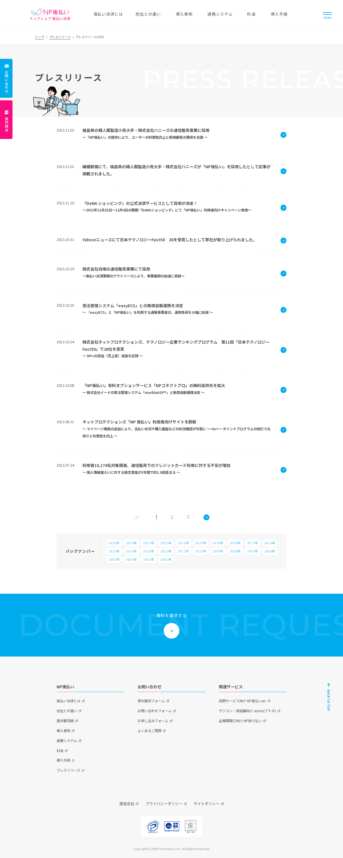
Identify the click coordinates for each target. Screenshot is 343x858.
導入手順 (63, 760)
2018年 (235, 543)
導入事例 (63, 730)
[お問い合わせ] (6, 78)
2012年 (166, 551)
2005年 (114, 559)
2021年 (183, 543)
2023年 (148, 543)
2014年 (131, 551)
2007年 (252, 551)
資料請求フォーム (151, 700)
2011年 (183, 551)
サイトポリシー (206, 803)
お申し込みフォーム (153, 720)
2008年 (235, 551)
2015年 (114, 551)
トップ (39, 37)
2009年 (218, 551)
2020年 (200, 543)
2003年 (148, 559)
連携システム (67, 740)
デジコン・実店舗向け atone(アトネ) (247, 710)
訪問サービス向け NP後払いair (242, 700)
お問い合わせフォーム (155, 710)
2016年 (270, 543)
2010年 (200, 551)
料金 (60, 750)
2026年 (114, 543)
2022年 (166, 543)
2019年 (218, 543)
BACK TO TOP (329, 700)
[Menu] (327, 15)
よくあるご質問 (149, 730)
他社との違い (67, 710)
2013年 (148, 551)
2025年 (131, 543)
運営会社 (126, 803)
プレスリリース (60, 37)
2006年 (270, 551)
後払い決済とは (68, 700)
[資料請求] (6, 119)
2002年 (166, 559)
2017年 (252, 543)
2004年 (131, 559)
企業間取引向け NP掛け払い (240, 720)
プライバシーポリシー (163, 803)
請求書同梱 (65, 720)
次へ (206, 517)
